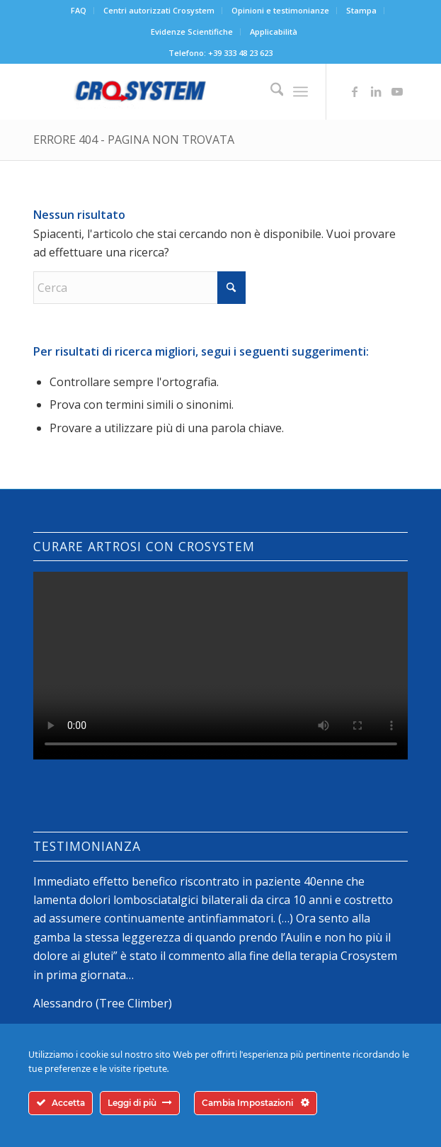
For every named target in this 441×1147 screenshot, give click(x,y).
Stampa (361, 10)
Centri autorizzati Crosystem (158, 10)
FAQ (78, 10)
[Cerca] (270, 91)
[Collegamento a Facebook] (354, 91)
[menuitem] (79, 10)
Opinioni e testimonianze (280, 10)
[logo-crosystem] (183, 91)
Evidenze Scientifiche (192, 31)
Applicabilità (273, 31)
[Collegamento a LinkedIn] (375, 91)
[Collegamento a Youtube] (397, 91)
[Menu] (300, 91)
